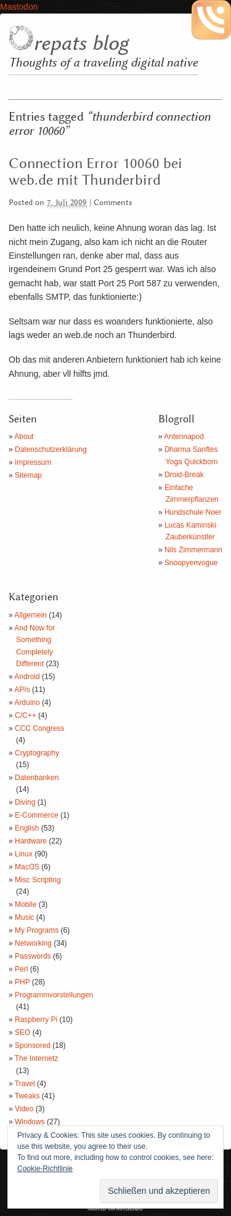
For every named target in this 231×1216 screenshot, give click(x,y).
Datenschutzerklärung (51, 449)
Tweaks (27, 1096)
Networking (33, 943)
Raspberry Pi (36, 1019)
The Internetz (37, 1058)
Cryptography (37, 753)
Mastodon (19, 7)
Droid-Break (184, 474)
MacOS (27, 867)
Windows (30, 1121)
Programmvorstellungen (54, 995)
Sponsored (33, 1045)
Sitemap (28, 475)
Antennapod (184, 436)
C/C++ (25, 715)
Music (24, 917)
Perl (21, 969)
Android (26, 676)
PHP (22, 982)
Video (24, 1109)
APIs (22, 689)
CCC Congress (40, 728)
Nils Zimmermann (193, 550)
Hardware (31, 841)
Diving (25, 802)
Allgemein (30, 615)
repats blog (80, 43)
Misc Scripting (38, 880)
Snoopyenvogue (191, 562)
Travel (25, 1083)
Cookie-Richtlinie (45, 1168)
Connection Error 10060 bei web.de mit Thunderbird (95, 172)
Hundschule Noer (193, 512)
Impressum (33, 462)
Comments (113, 202)
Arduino (26, 702)
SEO (22, 1032)
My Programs (37, 930)
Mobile (25, 904)
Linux (24, 854)
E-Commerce (37, 815)
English (27, 828)
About (23, 436)
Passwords (33, 956)
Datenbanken (37, 777)
